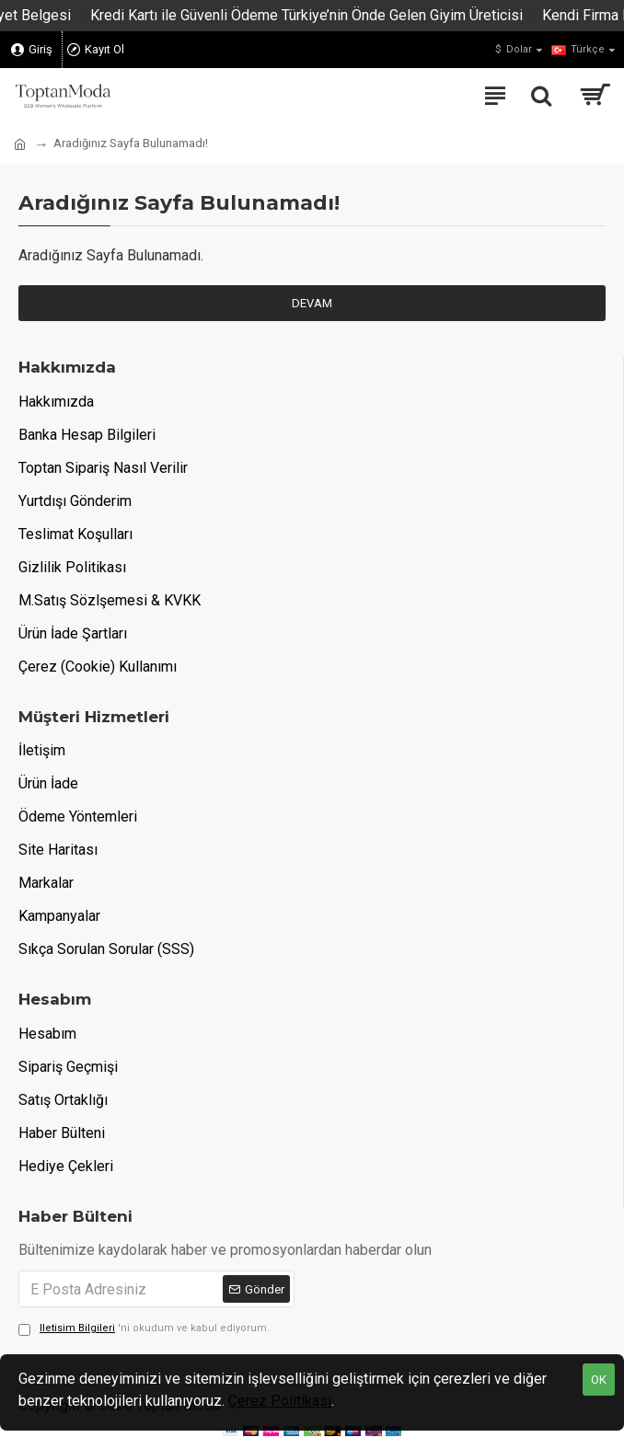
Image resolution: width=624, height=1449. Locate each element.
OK (599, 1379)
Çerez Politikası (279, 1400)
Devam (312, 303)
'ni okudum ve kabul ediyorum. (144, 1329)
